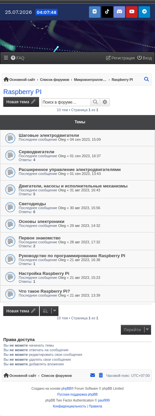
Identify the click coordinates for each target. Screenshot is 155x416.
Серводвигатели (36, 151)
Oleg (62, 139)
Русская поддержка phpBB (77, 394)
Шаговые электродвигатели (49, 135)
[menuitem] (18, 58)
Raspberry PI (22, 92)
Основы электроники (41, 221)
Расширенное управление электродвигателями (70, 169)
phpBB (66, 388)
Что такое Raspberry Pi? (44, 291)
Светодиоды (32, 203)
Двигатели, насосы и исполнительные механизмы (73, 186)
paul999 (104, 400)
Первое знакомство (39, 237)
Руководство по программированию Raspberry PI (72, 255)
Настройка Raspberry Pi (44, 273)
